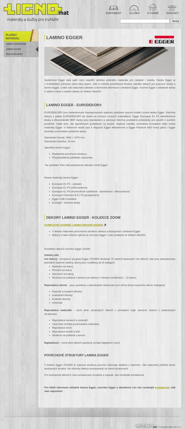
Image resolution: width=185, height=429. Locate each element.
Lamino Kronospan (16, 44)
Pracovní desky (14, 54)
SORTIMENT (113, 13)
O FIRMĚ (153, 13)
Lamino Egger (13, 49)
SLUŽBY (134, 13)
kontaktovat (162, 387)
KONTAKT (172, 13)
